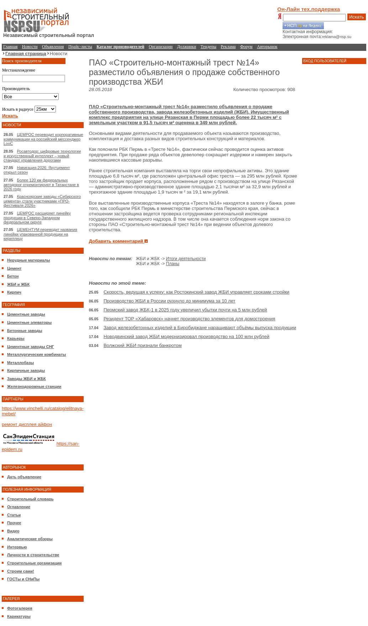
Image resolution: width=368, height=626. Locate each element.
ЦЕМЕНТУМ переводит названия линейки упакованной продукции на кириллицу (40, 234)
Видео (13, 531)
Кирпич (14, 292)
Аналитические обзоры (30, 539)
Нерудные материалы (28, 260)
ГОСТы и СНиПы (23, 579)
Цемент (14, 268)
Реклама (228, 46)
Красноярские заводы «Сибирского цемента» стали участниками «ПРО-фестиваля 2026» (42, 200)
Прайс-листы (80, 46)
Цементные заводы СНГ (30, 346)
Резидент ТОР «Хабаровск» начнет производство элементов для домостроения (189, 318)
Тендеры (208, 46)
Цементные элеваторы (29, 322)
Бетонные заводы (24, 330)
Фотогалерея (19, 608)
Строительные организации (34, 563)
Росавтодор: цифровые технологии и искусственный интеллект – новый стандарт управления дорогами (42, 155)
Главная (10, 46)
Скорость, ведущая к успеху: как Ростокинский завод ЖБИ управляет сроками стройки (196, 292)
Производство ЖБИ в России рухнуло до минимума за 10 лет (169, 301)
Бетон (13, 276)
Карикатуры (19, 616)
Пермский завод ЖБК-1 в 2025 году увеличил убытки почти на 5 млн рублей (185, 309)
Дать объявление (24, 477)
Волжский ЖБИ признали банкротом (143, 345)
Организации (161, 46)
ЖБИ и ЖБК (18, 284)
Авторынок (267, 46)
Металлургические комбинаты (36, 354)
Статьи (14, 515)
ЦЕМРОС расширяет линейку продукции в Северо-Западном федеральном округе (37, 217)
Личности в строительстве (33, 555)
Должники (186, 46)
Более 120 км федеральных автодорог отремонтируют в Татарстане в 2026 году (41, 184)
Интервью (17, 547)
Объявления (53, 46)
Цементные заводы (26, 314)
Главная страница (25, 53)
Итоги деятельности (186, 258)
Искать (356, 17)
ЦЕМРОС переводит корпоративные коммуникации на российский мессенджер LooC (43, 139)
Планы (172, 263)
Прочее (14, 523)
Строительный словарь (30, 499)
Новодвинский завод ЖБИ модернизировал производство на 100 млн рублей (186, 336)
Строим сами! (20, 571)
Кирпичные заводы (26, 370)
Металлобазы (20, 363)
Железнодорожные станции (34, 386)
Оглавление (18, 507)
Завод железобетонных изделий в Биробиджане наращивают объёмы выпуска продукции (200, 327)
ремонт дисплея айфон (27, 424)
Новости (30, 46)
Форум (246, 46)
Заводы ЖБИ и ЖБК (26, 379)
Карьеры (16, 338)
